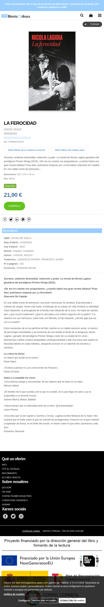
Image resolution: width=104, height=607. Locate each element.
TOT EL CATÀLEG (10, 469)
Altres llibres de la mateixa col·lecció (26, 150)
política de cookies (14, 594)
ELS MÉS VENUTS (11, 477)
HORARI (6, 504)
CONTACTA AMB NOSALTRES (16, 496)
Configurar (24, 600)
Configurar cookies (31, 531)
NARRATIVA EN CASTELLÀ (17, 137)
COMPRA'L (14, 206)
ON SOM (6, 492)
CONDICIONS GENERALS (15, 500)
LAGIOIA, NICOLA (12, 129)
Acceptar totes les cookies (72, 600)
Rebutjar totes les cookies (44, 600)
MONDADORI (10, 133)
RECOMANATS (9, 473)
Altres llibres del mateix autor (70, 150)
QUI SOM (6, 487)
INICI (4, 464)
